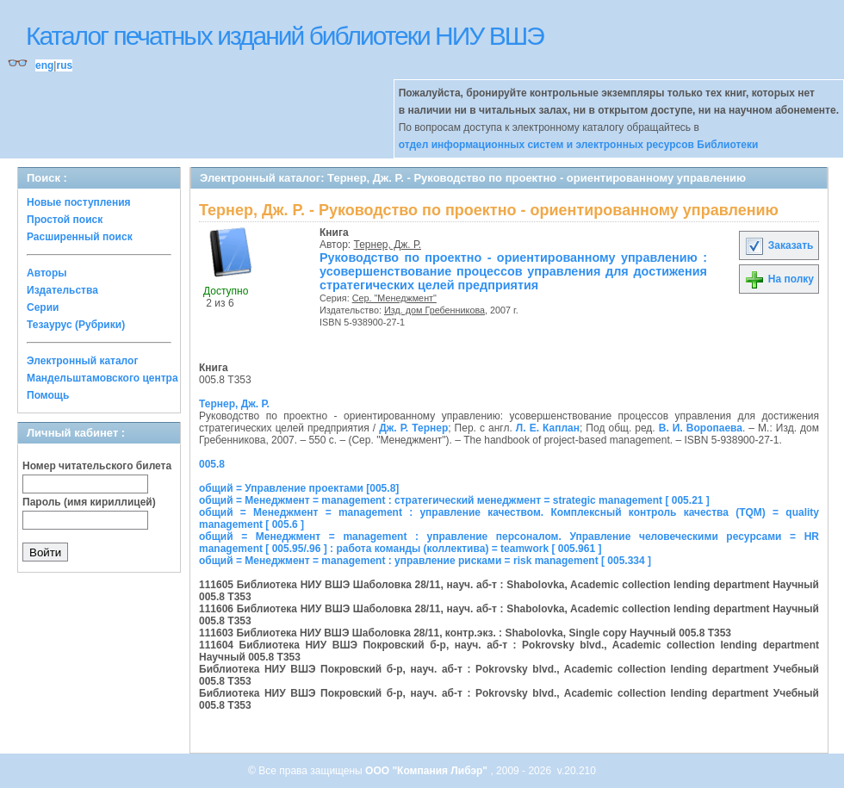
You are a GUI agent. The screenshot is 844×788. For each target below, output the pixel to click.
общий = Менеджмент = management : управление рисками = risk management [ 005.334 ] (425, 561)
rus (64, 65)
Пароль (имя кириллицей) (89, 502)
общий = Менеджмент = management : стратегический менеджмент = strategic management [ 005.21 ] (454, 500)
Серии (43, 307)
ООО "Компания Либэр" (427, 771)
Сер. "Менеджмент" (394, 298)
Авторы (47, 273)
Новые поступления (79, 202)
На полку (779, 279)
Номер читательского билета (96, 466)
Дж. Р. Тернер (413, 428)
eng (44, 65)
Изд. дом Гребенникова (434, 310)
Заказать (778, 245)
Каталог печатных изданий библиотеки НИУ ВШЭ (284, 36)
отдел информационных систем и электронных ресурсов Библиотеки (579, 145)
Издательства (62, 290)
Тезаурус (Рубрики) (76, 325)
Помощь (48, 395)
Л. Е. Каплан (548, 428)
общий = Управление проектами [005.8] (299, 488)
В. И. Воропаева (700, 428)
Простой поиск (64, 220)
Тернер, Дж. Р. (388, 245)
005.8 (212, 464)
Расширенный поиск (80, 237)
